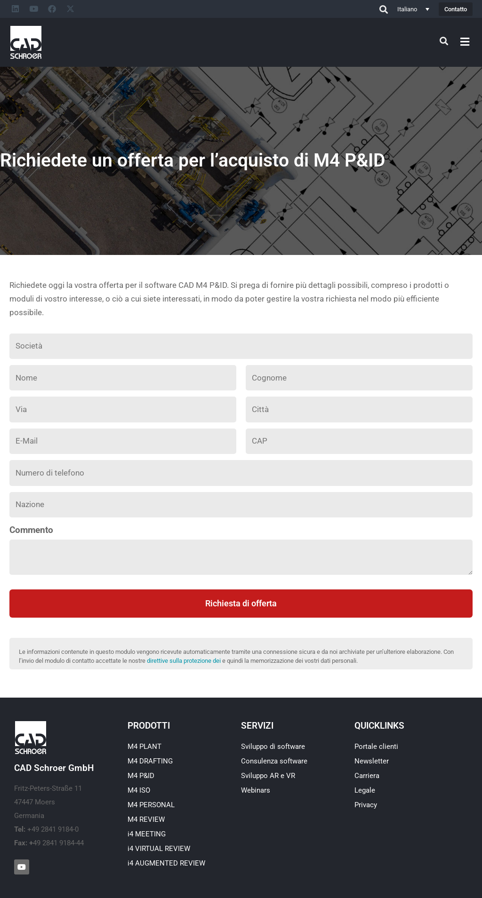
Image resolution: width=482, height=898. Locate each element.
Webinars (255, 790)
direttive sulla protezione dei (184, 660)
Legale (364, 790)
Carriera (366, 775)
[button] (465, 41)
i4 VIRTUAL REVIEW (159, 848)
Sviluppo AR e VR (268, 775)
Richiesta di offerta (241, 603)
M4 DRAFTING (150, 761)
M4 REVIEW (146, 819)
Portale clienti (376, 746)
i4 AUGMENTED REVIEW (166, 863)
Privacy (365, 805)
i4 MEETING (147, 834)
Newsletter (371, 761)
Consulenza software (274, 761)
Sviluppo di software (273, 746)
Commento (31, 530)
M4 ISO (139, 790)
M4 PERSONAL (151, 805)
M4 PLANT (144, 746)
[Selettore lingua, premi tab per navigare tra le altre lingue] (413, 9)
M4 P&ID (141, 775)
